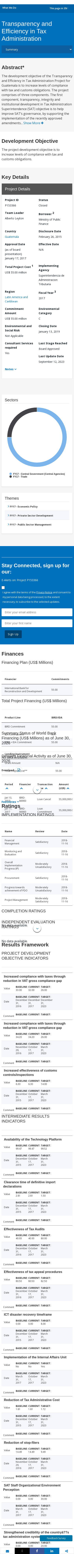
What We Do (9, 7)
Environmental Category (49, 311)
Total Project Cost (19, 266)
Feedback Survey (56, 1538)
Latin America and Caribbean (16, 299)
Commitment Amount (14, 311)
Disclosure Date (50, 231)
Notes (9, 369)
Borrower (46, 213)
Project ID (12, 200)
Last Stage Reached (53, 343)
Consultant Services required (19, 345)
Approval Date (15, 244)
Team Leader (14, 213)
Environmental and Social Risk (18, 328)
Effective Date (49, 244)
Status (43, 200)
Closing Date (48, 326)
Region (10, 291)
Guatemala (12, 237)
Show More (33, 123)
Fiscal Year (47, 292)
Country (10, 231)
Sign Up (13, 634)
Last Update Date (51, 356)
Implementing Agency (49, 268)
